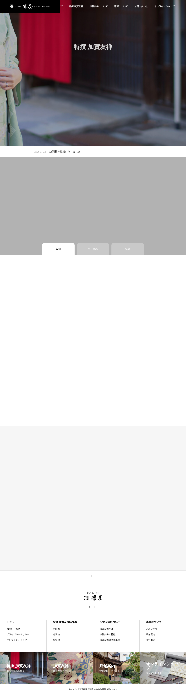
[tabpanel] (93, 73)
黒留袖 (56, 640)
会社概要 (150, 640)
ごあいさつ (151, 629)
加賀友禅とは (106, 629)
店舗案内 (150, 634)
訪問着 (56, 629)
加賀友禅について (99, 6)
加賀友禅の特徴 (107, 634)
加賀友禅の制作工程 (110, 640)
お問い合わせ (141, 6)
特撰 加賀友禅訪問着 (65, 622)
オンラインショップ (164, 6)
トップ (10, 622)
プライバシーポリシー (18, 634)
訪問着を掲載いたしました (65, 151)
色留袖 (56, 634)
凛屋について (121, 6)
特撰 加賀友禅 (76, 6)
